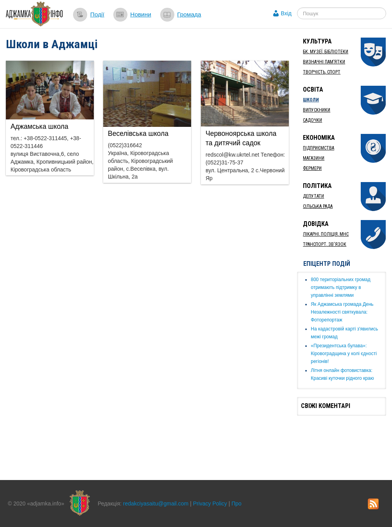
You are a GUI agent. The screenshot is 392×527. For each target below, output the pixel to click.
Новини (140, 14)
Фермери (312, 168)
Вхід (286, 13)
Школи (311, 100)
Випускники (316, 110)
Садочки (312, 120)
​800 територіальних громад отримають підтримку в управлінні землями (340, 287)
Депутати (313, 196)
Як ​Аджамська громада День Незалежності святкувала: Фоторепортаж (342, 312)
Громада (189, 14)
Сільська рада (318, 206)
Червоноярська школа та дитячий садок (241, 138)
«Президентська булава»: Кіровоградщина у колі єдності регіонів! (344, 353)
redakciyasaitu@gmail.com (156, 503)
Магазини (313, 158)
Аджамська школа (39, 126)
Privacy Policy (210, 503)
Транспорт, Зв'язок (324, 244)
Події (97, 14)
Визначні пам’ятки (324, 62)
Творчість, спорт (321, 72)
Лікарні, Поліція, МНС (326, 234)
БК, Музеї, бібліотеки (325, 51)
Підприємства (318, 148)
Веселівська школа (138, 133)
